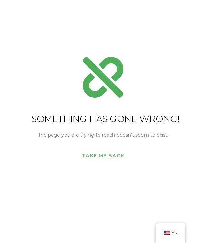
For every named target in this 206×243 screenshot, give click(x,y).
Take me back (103, 156)
